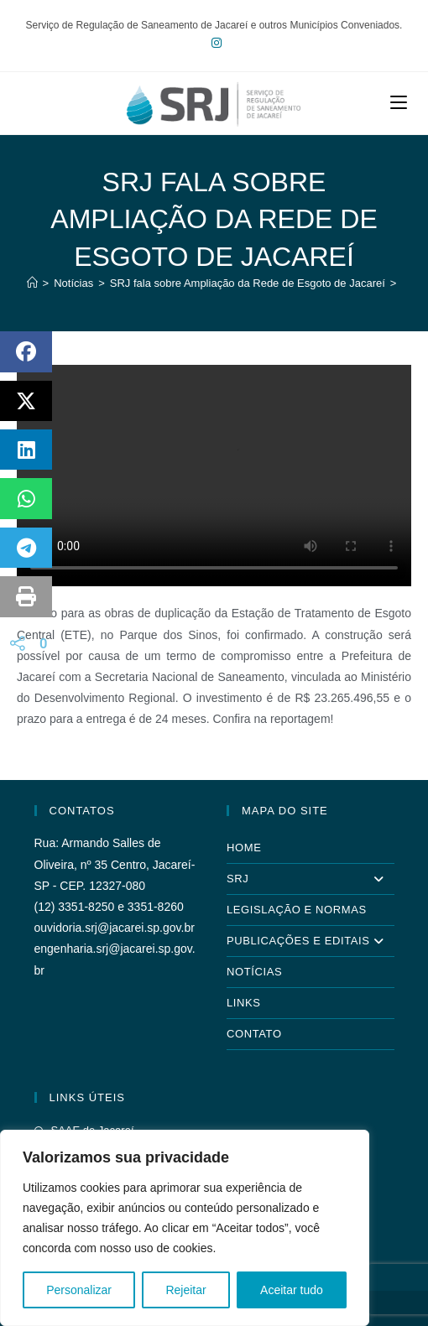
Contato (254, 1033)
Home (244, 847)
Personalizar (79, 1290)
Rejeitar (185, 1290)
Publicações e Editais (310, 941)
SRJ (310, 879)
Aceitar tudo (291, 1290)
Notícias (254, 971)
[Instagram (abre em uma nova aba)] (214, 42)
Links (244, 1002)
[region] (184, 1228)
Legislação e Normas (297, 909)
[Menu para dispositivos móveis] (398, 102)
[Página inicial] (32, 283)
